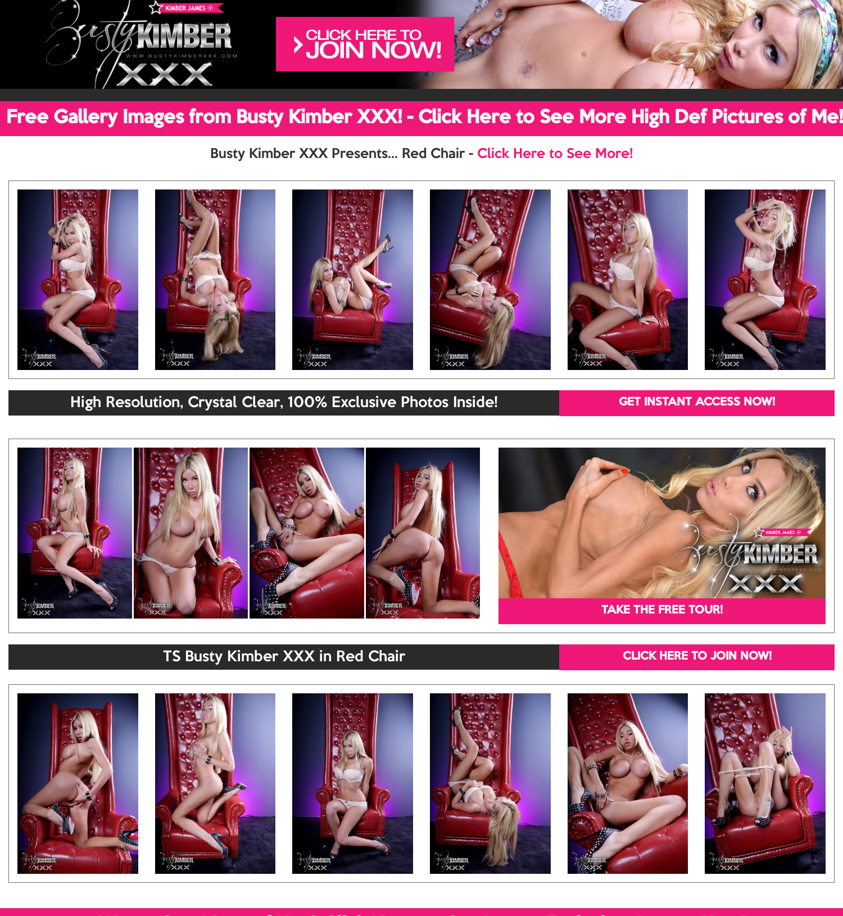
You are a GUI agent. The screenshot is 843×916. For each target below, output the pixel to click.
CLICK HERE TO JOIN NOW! (697, 657)
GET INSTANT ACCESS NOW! (697, 403)
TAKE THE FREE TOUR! (662, 611)
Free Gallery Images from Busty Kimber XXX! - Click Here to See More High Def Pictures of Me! (424, 118)
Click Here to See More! (555, 154)
